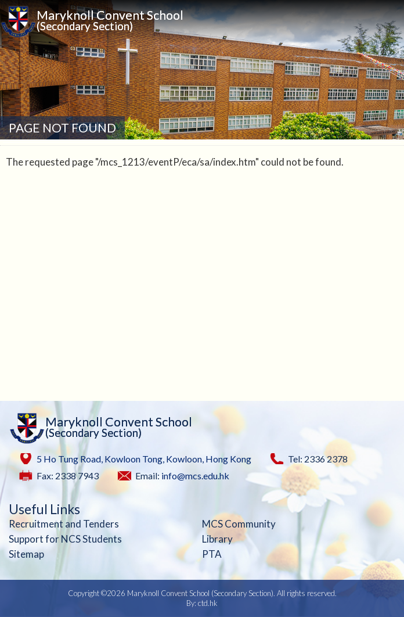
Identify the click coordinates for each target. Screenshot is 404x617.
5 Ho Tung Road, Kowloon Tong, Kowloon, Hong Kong (144, 458)
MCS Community (239, 524)
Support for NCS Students (65, 539)
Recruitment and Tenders (64, 524)
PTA (212, 554)
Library (217, 539)
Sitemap (26, 554)
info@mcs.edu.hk (195, 475)
